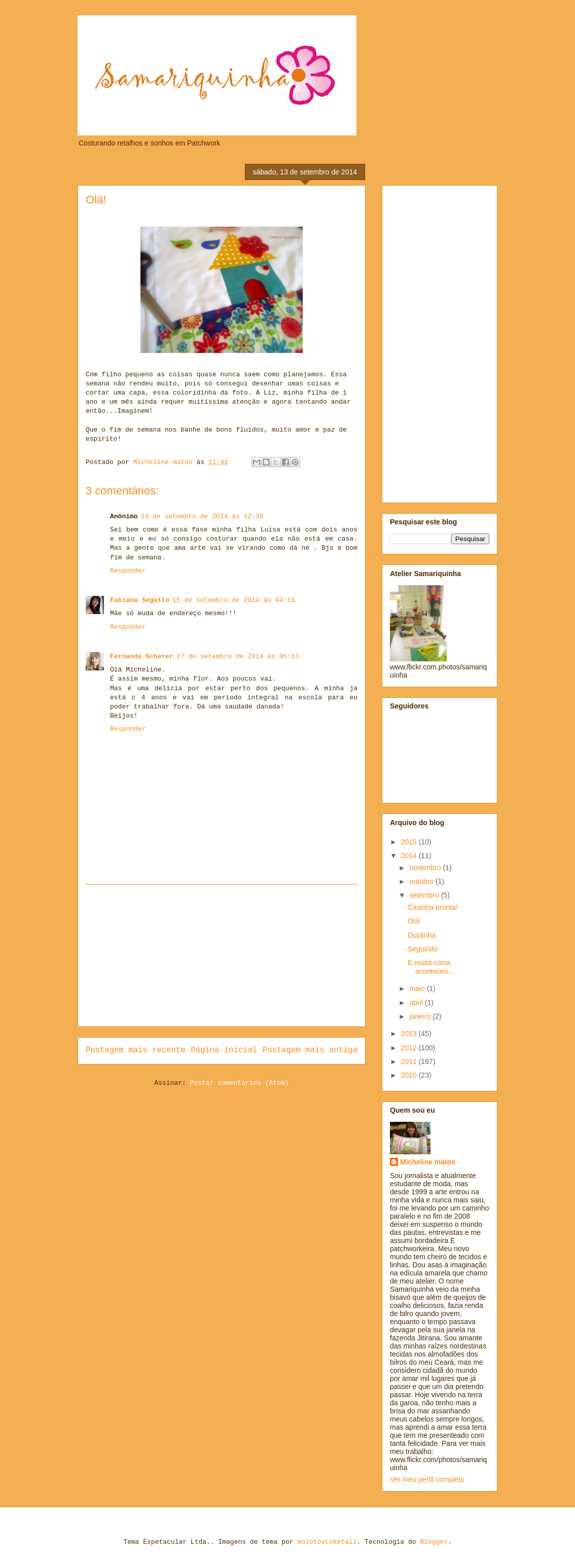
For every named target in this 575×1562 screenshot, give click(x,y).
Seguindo (423, 949)
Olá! (414, 921)
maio (417, 988)
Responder (128, 571)
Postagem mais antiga (310, 1050)
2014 (410, 855)
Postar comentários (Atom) (239, 1083)
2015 (410, 842)
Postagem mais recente (136, 1050)
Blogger (434, 1542)
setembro (425, 895)
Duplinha (422, 935)
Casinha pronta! (433, 907)
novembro (426, 868)
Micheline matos (427, 1162)
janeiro (421, 1016)
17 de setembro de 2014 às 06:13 (237, 656)
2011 (410, 1061)
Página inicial (224, 1050)
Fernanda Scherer (141, 656)
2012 (410, 1048)
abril (416, 1003)
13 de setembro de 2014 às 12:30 (202, 516)
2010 (410, 1075)
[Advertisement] (222, 955)
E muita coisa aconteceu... (431, 966)
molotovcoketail (326, 1542)
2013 (410, 1034)
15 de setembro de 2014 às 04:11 (233, 600)
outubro (422, 881)
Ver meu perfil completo (427, 1479)
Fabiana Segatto (139, 600)
